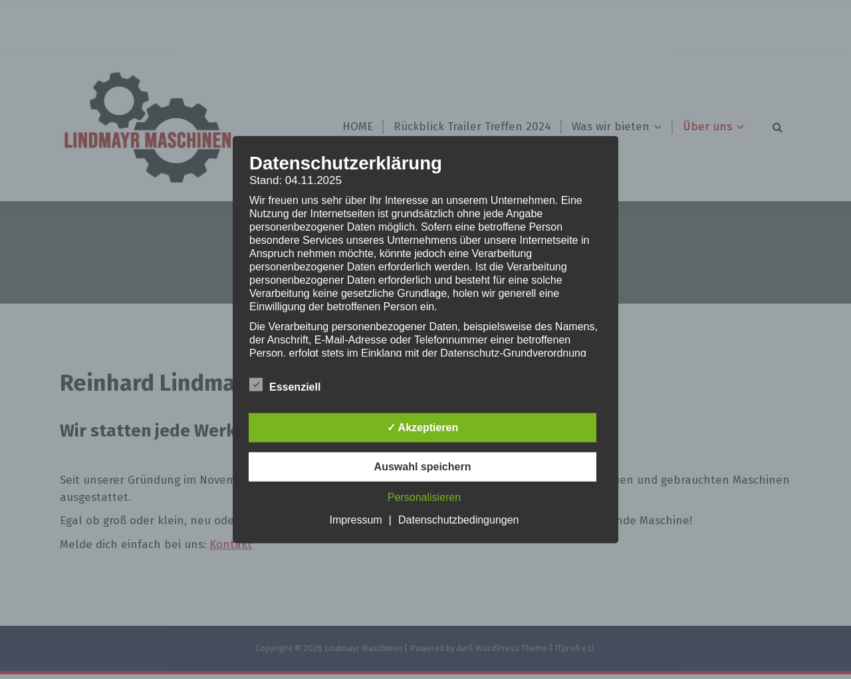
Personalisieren (424, 496)
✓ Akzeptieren (423, 427)
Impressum (355, 519)
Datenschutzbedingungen (458, 519)
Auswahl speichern (422, 466)
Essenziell (284, 384)
